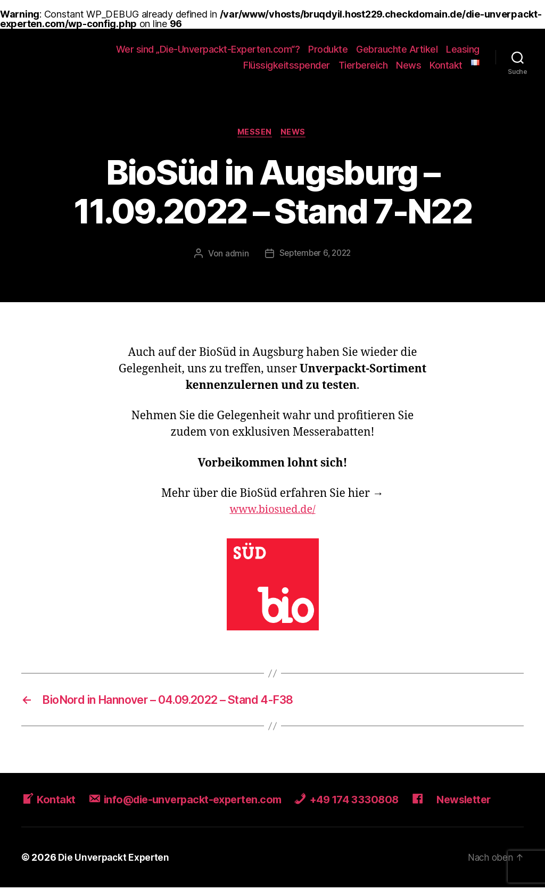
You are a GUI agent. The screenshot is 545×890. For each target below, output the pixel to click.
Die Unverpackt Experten (116, 860)
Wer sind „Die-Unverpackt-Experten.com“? (208, 49)
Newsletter (484, 802)
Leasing (463, 49)
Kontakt (446, 65)
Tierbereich (363, 65)
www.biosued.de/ (272, 511)
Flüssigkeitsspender (286, 65)
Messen (254, 133)
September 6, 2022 (315, 254)
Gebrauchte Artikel (396, 49)
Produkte (328, 49)
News (408, 65)
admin (234, 254)
